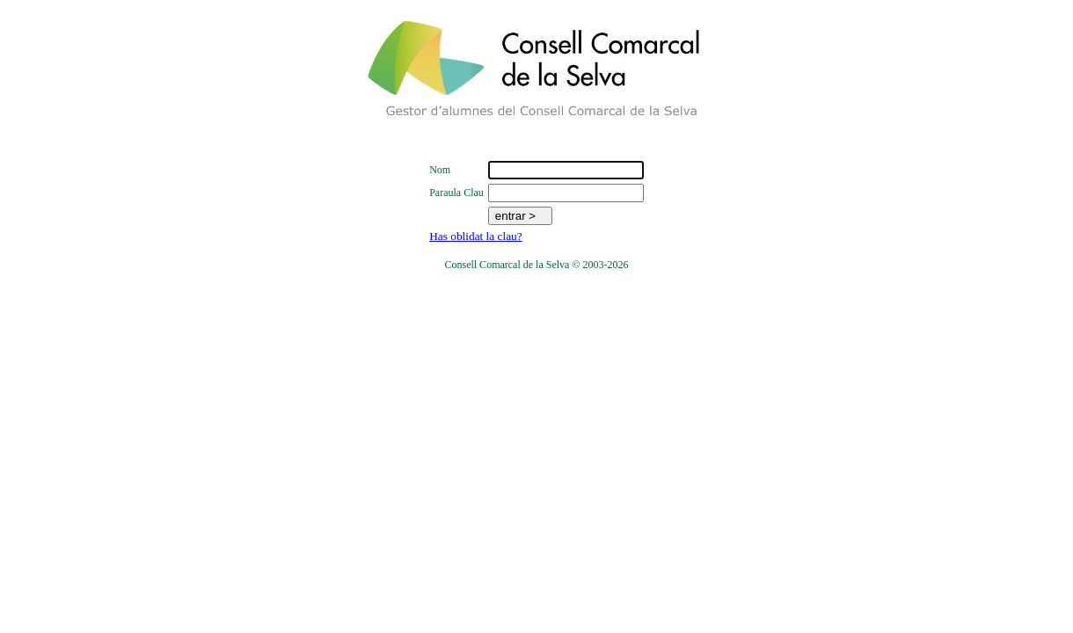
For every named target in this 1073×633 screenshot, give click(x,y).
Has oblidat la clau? (475, 236)
